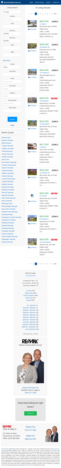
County (12, 64)
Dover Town (5, 159)
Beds (12, 45)
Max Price (12, 37)
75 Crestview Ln (45, 73)
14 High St (43, 24)
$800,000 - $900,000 (29, 324)
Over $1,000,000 (30, 329)
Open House (12, 107)
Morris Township (7, 201)
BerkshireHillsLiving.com (12, 2)
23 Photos (33, 128)
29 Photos (33, 177)
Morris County (39, 2)
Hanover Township (7, 168)
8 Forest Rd (43, 196)
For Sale (28, 290)
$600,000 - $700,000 (29, 320)
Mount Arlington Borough (9, 206)
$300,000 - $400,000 (29, 312)
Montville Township (7, 195)
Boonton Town (6, 137)
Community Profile (30, 275)
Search (48, 2)
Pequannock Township (9, 220)
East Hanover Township (9, 162)
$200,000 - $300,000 (29, 310)
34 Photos (33, 201)
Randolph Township (8, 223)
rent (32, 465)
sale (27, 465)
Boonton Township (7, 140)
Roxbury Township (7, 234)
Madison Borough (7, 184)
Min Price (12, 30)
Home (31, 2)
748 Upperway (44, 101)
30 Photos (33, 51)
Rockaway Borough (8, 228)
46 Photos (33, 29)
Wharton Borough (7, 242)
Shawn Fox (30, 427)
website (6, 449)
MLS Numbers (12, 100)
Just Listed (12, 71)
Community (12, 85)
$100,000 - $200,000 (29, 308)
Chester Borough (7, 151)
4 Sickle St (43, 147)
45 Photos (33, 152)
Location (12, 16)
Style (12, 23)
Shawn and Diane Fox (30, 388)
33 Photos (33, 247)
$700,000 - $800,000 (29, 322)
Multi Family (29, 298)
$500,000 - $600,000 (29, 317)
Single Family (29, 293)
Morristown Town (7, 203)
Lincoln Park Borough (8, 179)
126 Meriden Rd (44, 47)
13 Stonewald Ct (45, 124)
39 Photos (33, 105)
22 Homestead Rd (45, 242)
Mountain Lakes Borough (9, 212)
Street (12, 78)
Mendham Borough (8, 187)
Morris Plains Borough (8, 198)
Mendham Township (8, 190)
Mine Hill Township (7, 192)
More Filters (6, 60)
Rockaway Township (8, 231)
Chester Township (7, 154)
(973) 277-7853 (30, 393)
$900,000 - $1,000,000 (28, 327)
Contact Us (55, 2)
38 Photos (33, 223)
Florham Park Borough (9, 165)
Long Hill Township (7, 181)
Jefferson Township (8, 173)
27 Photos (33, 77)
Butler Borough (6, 143)
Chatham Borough (7, 146)
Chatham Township (8, 148)
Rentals (29, 300)
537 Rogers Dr (44, 219)
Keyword (12, 93)
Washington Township (8, 239)
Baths (12, 52)
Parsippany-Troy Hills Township (11, 217)
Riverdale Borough (7, 225)
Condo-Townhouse (28, 295)
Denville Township (7, 157)
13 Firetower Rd (44, 173)
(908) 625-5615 (30, 439)
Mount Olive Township (8, 209)
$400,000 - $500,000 (29, 315)
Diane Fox (30, 436)
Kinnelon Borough (7, 176)
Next (55, 13)
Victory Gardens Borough (9, 236)
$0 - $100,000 (31, 305)
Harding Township (7, 170)
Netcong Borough (7, 214)
